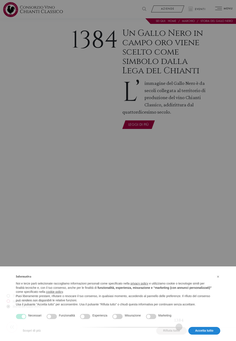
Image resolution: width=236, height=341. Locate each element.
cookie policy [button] (54, 298)
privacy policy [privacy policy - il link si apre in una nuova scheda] (139, 290)
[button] (218, 283)
